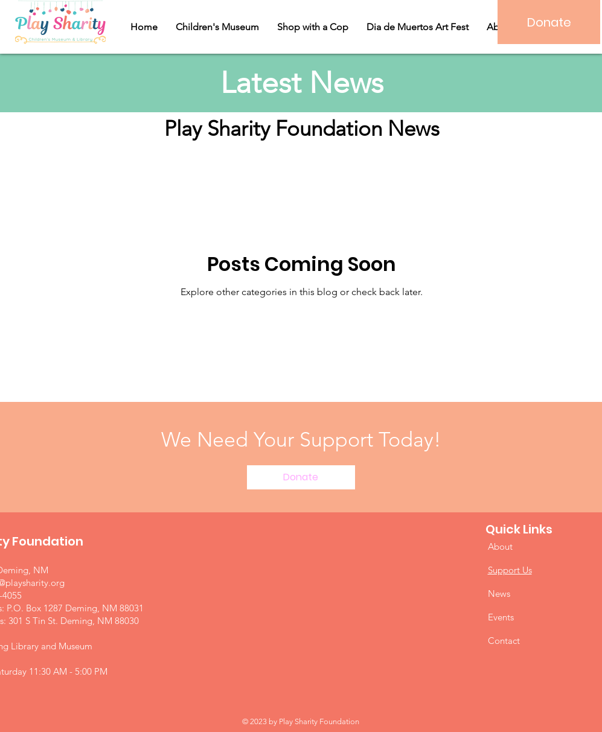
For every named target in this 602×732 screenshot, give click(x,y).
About (500, 546)
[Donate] (549, 22)
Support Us (510, 570)
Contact (504, 640)
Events (501, 617)
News (499, 593)
